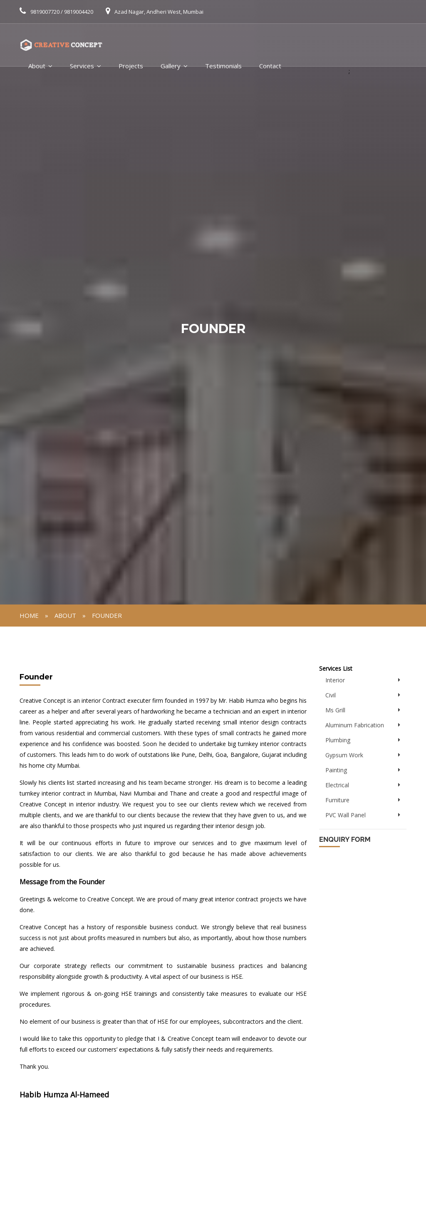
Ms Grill (335, 710)
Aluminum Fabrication (354, 725)
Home (29, 615)
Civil (330, 695)
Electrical (337, 785)
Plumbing (337, 740)
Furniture (337, 800)
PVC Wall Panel (345, 815)
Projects (131, 66)
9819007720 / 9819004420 (61, 11)
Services (82, 66)
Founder (107, 615)
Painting (336, 770)
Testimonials (223, 66)
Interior (335, 680)
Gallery (171, 66)
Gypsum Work (344, 755)
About (36, 66)
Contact (270, 66)
